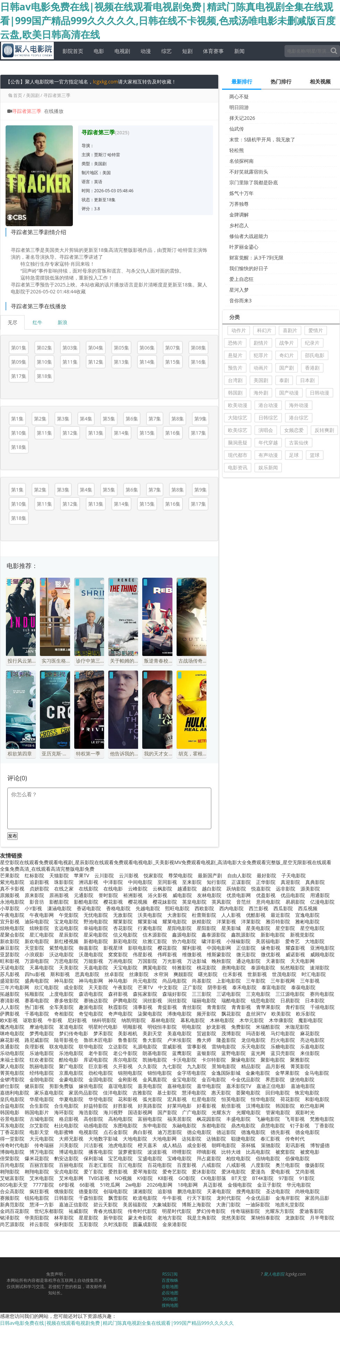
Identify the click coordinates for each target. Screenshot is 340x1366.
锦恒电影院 (159, 1073)
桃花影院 (206, 967)
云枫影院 (162, 888)
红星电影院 (204, 1099)
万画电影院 (120, 961)
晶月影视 (275, 1066)
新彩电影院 (125, 941)
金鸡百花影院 (14, 1211)
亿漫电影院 (322, 901)
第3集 (63, 418)
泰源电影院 (263, 967)
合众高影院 (12, 1191)
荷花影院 (290, 1099)
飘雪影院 (118, 1198)
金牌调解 (239, 214)
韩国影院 (285, 1105)
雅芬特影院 (278, 921)
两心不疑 (239, 96)
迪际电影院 (37, 921)
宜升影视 (9, 921)
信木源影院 (155, 934)
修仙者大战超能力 (248, 236)
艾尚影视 (305, 1171)
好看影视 (206, 1105)
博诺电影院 (71, 1151)
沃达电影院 (61, 954)
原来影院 (34, 895)
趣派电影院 (91, 1007)
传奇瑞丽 (44, 1145)
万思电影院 (66, 961)
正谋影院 (241, 882)
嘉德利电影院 (14, 1092)
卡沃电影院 (184, 1059)
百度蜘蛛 (170, 1280)
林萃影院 (64, 1217)
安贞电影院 (66, 1171)
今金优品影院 (245, 1079)
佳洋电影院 (115, 1092)
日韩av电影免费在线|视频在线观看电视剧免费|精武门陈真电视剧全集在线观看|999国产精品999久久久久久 (117, 1323)
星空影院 (285, 928)
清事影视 (142, 1007)
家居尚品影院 (83, 1092)
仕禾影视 (232, 974)
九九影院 (196, 1066)
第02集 (44, 347)
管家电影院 (278, 1112)
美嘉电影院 (179, 1033)
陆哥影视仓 (66, 1040)
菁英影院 (300, 1066)
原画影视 (59, 895)
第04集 (95, 347)
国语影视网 (140, 1112)
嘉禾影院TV (238, 1086)
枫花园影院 (209, 1119)
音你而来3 (240, 300)
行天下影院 (199, 1198)
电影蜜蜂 (64, 1132)
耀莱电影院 (174, 921)
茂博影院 (231, 1033)
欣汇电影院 (46, 987)
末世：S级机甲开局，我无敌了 (262, 139)
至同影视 (167, 882)
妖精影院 (201, 921)
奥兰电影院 (287, 1165)
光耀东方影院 (279, 1211)
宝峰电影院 (179, 1158)
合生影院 (39, 1105)
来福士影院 (12, 1059)
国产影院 (167, 1112)
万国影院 (147, 961)
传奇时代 (295, 1138)
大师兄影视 (71, 1138)
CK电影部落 (213, 1178)
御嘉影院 (88, 947)
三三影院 (201, 994)
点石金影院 (115, 1132)
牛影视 (55, 1020)
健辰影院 (34, 1086)
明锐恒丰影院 (162, 1026)
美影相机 (127, 1033)
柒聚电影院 (150, 1013)
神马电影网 (91, 980)
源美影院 (310, 888)
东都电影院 (214, 1125)
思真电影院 (87, 974)
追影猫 (165, 1191)
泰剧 (284, 380)
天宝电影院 (125, 967)
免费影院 (240, 1026)
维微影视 (192, 954)
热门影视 (34, 1007)
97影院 (286, 1178)
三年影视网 (283, 980)
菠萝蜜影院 (130, 1151)
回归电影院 (277, 1092)
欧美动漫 (237, 405)
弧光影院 (152, 1099)
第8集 (177, 418)
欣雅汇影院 (155, 941)
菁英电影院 (12, 1073)
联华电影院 (91, 1046)
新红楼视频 (66, 941)
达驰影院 (216, 1138)
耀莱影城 (147, 921)
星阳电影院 (179, 928)
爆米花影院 (37, 1158)
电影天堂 (39, 1132)
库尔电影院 (125, 1059)
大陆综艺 (237, 417)
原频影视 (9, 895)
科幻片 (264, 330)
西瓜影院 (283, 908)
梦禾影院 (103, 1033)
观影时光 (305, 1112)
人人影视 (231, 915)
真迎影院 (290, 882)
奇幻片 (286, 355)
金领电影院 (240, 1184)
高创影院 (93, 1119)
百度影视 (186, 1165)
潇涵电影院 (59, 908)
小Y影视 (33, 908)
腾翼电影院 (155, 967)
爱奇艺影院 (174, 1171)
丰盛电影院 (238, 1119)
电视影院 (88, 1132)
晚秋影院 (221, 961)
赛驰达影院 (96, 1000)
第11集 (70, 361)
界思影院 (275, 1079)
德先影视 (280, 1132)
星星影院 (88, 1217)
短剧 (185, 50)
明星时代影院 (176, 1211)
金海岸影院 (287, 1198)
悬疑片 (235, 355)
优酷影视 (255, 915)
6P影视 (66, 1184)
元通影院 (83, 895)
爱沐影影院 (204, 1171)
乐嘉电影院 (312, 1046)
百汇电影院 (130, 1165)
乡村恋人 (239, 225)
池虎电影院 (120, 1145)
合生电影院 (66, 1105)
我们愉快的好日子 (248, 268)
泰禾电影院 (244, 987)
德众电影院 (199, 1132)
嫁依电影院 (91, 1086)
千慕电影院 (37, 1013)
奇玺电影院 (91, 1013)
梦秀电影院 (41, 1033)
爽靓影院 (183, 974)
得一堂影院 (12, 1138)
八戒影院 (211, 1165)
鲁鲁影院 (127, 1040)
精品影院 (251, 1066)
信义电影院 (125, 934)
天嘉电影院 (96, 967)
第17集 (18, 376)
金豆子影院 (269, 1184)
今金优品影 (258, 1198)
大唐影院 (177, 915)
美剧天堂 (152, 1033)
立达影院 (118, 1046)
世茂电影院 (284, 974)
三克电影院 (258, 994)
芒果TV (145, 987)
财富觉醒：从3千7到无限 (256, 257)
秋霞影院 (118, 1007)
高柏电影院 (120, 1119)
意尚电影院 (268, 901)
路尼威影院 (37, 1040)
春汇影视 (270, 1138)
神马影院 (64, 980)
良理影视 (34, 1046)
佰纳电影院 (268, 1158)
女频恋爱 (294, 430)
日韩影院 (64, 1198)
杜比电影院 (66, 1125)
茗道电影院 (71, 1026)
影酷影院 (59, 901)
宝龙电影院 (66, 921)
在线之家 (64, 888)
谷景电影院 (12, 1119)
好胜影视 (123, 1105)
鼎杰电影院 (243, 1125)
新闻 (237, 50)
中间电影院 (140, 882)
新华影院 (113, 1217)
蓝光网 (258, 1053)
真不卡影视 (12, 888)
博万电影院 (41, 1151)
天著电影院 (219, 1191)
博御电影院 (12, 1151)
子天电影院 (293, 875)
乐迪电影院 (41, 1053)
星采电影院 (96, 934)
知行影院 (216, 882)
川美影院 (68, 1145)
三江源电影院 (290, 994)
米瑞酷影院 (268, 1026)
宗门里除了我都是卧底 (253, 182)
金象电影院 (258, 1073)
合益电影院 (12, 1105)
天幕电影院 (41, 967)
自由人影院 (239, 875)
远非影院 (285, 888)
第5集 (109, 418)
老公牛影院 (125, 1053)
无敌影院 (123, 915)
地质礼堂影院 (289, 1204)
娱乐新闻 (268, 467)
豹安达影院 (66, 1158)
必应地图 (170, 1293)
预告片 (235, 367)
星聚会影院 (12, 934)
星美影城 (231, 928)
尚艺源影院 (12, 1224)
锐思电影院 (263, 1000)
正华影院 (265, 882)
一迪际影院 (258, 1204)
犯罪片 (261, 355)
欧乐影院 (305, 1013)
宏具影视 (177, 1099)
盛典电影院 (37, 980)
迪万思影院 (170, 1132)
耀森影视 (295, 947)
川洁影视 (93, 1145)
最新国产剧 (210, 875)
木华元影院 (251, 1020)
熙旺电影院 (177, 908)
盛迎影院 (9, 980)
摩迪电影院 (41, 1026)
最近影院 (280, 915)
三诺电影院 (228, 994)
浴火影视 (157, 895)
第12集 (95, 361)
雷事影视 (196, 1046)
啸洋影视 (211, 941)
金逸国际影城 (225, 1073)
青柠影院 (295, 1007)
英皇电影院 (194, 901)
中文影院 (168, 987)
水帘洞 (161, 974)
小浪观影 (34, 954)
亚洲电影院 (322, 947)
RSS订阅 (170, 1274)
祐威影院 (78, 1211)
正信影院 (246, 947)
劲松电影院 (100, 1073)
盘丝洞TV (256, 1013)
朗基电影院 (155, 1053)
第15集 (172, 361)
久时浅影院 (115, 1224)
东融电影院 (184, 1125)
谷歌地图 (170, 1286)
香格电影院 (118, 908)
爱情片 (315, 330)
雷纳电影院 (224, 1046)
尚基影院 (201, 980)
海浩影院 (88, 1112)
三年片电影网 (14, 987)
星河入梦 (239, 289)
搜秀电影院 (248, 1191)
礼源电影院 (145, 1046)
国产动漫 (289, 392)
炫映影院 (39, 928)
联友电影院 (61, 1046)
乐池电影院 (71, 1053)
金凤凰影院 (155, 1079)
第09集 (18, 361)
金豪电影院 (71, 1079)
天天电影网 (302, 961)
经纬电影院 (41, 1073)
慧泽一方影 (41, 1204)
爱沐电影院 (233, 1171)
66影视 (87, 1184)
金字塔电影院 (191, 1073)
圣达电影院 (278, 1191)
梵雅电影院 (322, 1119)
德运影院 (226, 1132)
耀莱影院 (123, 921)
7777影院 (43, 1184)
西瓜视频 (307, 908)
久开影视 (123, 1066)
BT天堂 (239, 1178)
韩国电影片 (37, 1112)
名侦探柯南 (241, 161)
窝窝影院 (118, 954)
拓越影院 (9, 994)
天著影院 (275, 961)
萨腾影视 (9, 1013)
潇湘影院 (142, 1191)
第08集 (198, 347)
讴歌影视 (32, 1020)
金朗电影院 (41, 1079)
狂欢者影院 (41, 1059)
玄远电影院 (66, 928)
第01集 (18, 347)
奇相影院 (64, 1013)
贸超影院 (206, 1033)
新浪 (62, 322)
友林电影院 (209, 895)
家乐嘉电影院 (48, 1092)
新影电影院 (273, 934)
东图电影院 (125, 1125)
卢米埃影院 (179, 1040)
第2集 (40, 418)
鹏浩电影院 (189, 1191)
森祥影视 (118, 994)
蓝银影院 (206, 1053)
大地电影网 (164, 1138)
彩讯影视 (295, 1145)
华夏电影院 (71, 1099)
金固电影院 (100, 1079)
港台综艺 (298, 417)
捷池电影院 (302, 1079)
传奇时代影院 (142, 1211)
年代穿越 (268, 442)
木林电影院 (222, 1020)
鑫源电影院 (184, 934)
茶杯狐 (248, 1145)
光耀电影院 (248, 1112)
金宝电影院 (184, 1079)
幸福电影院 (96, 928)
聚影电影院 (273, 1059)
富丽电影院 (150, 1119)
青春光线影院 (107, 1211)
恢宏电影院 (307, 1092)
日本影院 (314, 1000)
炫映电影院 (12, 928)
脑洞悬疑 (237, 442)
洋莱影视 (226, 921)
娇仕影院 (9, 1086)
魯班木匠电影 (98, 1040)
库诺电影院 (96, 1059)
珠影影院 (64, 882)
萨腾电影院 (125, 1000)
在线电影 (113, 888)
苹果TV (81, 875)
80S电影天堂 (14, 1184)
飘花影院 (231, 1013)
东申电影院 (155, 1125)
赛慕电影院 (37, 1000)
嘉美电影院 (150, 1086)
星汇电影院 (41, 934)
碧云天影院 (105, 1204)
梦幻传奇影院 (211, 1211)
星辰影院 (68, 934)
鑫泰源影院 (214, 934)
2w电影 (133, 1184)
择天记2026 (242, 118)
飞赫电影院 (268, 1119)
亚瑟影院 (9, 954)
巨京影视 (98, 1066)
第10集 (44, 361)
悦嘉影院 (261, 888)
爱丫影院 (93, 1171)
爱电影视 (280, 1171)
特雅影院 (182, 967)
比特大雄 (231, 1151)
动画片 (261, 367)
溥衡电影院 (179, 1013)
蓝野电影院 (233, 1053)
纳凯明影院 (133, 1020)
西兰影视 (258, 908)
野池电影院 (96, 921)
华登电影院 (100, 1099)
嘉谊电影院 (120, 1086)
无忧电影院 (96, 915)
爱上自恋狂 (241, 279)
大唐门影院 (228, 1204)
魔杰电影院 (12, 1026)
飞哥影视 (295, 1119)
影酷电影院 (86, 901)
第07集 (172, 347)
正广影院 (192, 987)
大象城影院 (164, 1204)
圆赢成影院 (145, 1224)
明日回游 (239, 107)
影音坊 (36, 901)
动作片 (238, 330)
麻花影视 (9, 1040)
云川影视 (128, 875)
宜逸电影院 (307, 915)
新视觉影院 (302, 934)
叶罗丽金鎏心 (243, 246)
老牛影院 (98, 1053)
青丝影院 (192, 1007)
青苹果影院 (268, 1007)
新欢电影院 (37, 941)
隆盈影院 (226, 1040)
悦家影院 (153, 875)
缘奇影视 (270, 947)
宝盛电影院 (150, 1158)
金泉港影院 (174, 1224)
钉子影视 (299, 1125)
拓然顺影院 (292, 967)
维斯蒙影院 (219, 954)
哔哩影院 (182, 1151)
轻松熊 (236, 150)
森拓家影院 (145, 994)
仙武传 (236, 128)
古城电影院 (41, 1119)
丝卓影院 (114, 974)
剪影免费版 (61, 1086)
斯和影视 (60, 974)
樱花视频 (137, 901)
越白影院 (211, 888)
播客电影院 (100, 1151)
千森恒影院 (91, 1198)
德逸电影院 (253, 1132)
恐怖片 (235, 342)
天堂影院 (34, 947)
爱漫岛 (258, 1171)
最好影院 (266, 875)
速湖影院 (319, 967)
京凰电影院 (71, 1073)
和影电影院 (317, 1099)
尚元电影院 (145, 980)
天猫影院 (59, 875)
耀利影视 (192, 947)
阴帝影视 (217, 987)
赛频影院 (9, 1198)
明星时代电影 (103, 1026)
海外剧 (261, 392)
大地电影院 (135, 1138)
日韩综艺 (268, 417)
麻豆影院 (9, 947)
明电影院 (191, 1026)
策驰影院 (270, 1145)
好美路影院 (150, 1105)
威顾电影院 (322, 954)
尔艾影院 (39, 1125)
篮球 (315, 455)
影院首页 (71, 50)
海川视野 (113, 1112)
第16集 (198, 361)
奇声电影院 (120, 1013)
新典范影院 (12, 1204)
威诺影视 (295, 954)
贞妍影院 (39, 888)
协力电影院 (184, 941)
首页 (17, 95)
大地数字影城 (103, 1138)
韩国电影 (9, 1112)
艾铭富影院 (12, 1178)
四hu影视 (35, 974)
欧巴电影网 (312, 1105)
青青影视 (241, 1007)
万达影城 (196, 961)
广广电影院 (194, 1112)
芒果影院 (9, 875)
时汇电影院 (313, 974)
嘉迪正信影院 (73, 1204)
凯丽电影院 (41, 1066)
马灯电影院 (283, 1033)
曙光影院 (208, 974)
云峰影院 (137, 888)
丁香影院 (324, 1125)
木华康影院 (281, 1020)
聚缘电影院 (243, 1059)
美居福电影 (268, 941)
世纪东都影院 (48, 1211)
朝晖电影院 (224, 1145)
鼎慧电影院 (273, 1125)
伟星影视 (142, 954)
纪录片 (312, 342)
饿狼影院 (64, 1191)
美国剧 (33, 95)
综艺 (165, 50)
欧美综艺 (237, 430)
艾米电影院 (41, 1178)
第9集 (200, 418)
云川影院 (104, 875)
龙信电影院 (253, 1040)
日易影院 (290, 1000)
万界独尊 (239, 204)
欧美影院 (281, 1013)
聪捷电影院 (243, 1138)
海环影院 (64, 1112)
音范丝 (243, 901)
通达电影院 (248, 961)
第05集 (121, 347)
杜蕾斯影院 (204, 915)
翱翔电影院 (37, 1171)
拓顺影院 (34, 994)
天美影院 (68, 967)
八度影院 (260, 1165)
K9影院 (145, 1178)
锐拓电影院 (37, 1198)
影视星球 (113, 947)
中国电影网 (219, 947)
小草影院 (9, 908)
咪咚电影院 (12, 1033)
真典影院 (315, 882)
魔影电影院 (310, 1020)
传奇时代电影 (14, 1145)
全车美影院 (61, 1007)
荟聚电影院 (248, 1092)
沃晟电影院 (91, 954)
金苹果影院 (287, 1073)
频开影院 (206, 1013)
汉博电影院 (258, 1105)
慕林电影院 (163, 1020)
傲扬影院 (314, 1165)
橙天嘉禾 (147, 1145)
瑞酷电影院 (233, 1000)
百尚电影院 (12, 1165)
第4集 (86, 418)
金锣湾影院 (12, 1079)
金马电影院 (317, 1073)
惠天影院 (221, 1092)
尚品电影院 (174, 980)
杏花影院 (123, 928)
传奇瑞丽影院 (245, 1211)
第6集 (132, 418)
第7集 (154, 418)
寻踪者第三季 (56, 95)
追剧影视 (39, 882)
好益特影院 (96, 1105)
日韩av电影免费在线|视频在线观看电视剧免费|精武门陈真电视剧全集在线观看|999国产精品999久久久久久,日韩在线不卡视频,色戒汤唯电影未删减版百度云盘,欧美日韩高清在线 (167, 20)
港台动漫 (268, 405)
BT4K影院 (262, 1178)
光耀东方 (221, 1112)
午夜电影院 (12, 915)
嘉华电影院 (209, 1086)
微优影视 (270, 954)
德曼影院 (88, 1191)
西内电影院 (231, 908)
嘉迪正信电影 (271, 1086)
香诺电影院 (89, 908)
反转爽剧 (324, 430)
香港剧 (312, 367)
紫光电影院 (12, 882)
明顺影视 (132, 1026)
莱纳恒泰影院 (265, 1217)
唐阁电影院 (233, 967)
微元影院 (246, 954)
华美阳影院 (37, 1217)
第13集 (121, 361)
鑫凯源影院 (243, 934)
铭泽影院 (9, 1217)
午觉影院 (68, 915)
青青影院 (216, 1007)
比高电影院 (258, 1151)
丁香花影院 (12, 1132)
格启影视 (68, 1119)
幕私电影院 (192, 1020)
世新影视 (257, 974)
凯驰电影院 (155, 1059)
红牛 (37, 322)
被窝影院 (285, 1151)
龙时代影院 (228, 1198)
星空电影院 (312, 928)
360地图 (170, 1299)
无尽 (12, 322)
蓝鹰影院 (182, 1053)
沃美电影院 (150, 915)
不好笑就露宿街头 (248, 171)
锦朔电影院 (130, 1073)
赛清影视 (9, 1000)
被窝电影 (310, 1151)
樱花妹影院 (165, 901)
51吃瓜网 (110, 1184)
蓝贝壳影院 (283, 1053)
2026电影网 (159, 1184)
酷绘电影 (68, 1059)
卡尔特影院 (214, 1059)
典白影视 (142, 1132)
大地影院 (314, 941)
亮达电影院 (312, 1040)
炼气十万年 (241, 193)
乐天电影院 (253, 1046)
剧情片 (261, 342)
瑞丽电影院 (204, 1000)
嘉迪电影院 (303, 1086)
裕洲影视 (133, 895)
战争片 (286, 342)
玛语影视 (255, 1033)
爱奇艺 (292, 941)
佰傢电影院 (297, 1158)
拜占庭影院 (209, 1158)
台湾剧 (235, 380)
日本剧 (307, 380)
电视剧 (120, 50)
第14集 (147, 361)
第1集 (17, 418)
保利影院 (64, 1224)
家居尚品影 (317, 1198)
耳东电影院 (12, 1125)
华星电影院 (41, 1099)
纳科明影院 (104, 1020)
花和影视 (127, 1099)
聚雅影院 (299, 1059)
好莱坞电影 (179, 1105)
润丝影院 (177, 1000)
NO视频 (123, 1178)
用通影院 (320, 895)
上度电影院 (61, 994)
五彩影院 (88, 1224)
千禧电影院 (322, 1007)
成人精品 (172, 1145)
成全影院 (73, 987)
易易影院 (295, 901)
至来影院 (192, 882)
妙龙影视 (216, 1026)
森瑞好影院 (174, 994)
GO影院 (186, 1178)
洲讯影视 (88, 882)
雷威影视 (172, 1046)
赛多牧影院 (66, 1000)
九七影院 (172, 1066)
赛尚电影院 (322, 994)
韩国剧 (235, 392)
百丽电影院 (71, 1165)
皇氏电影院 (12, 1099)
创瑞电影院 (115, 1191)
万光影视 (172, 961)
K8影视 (165, 1178)
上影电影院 (228, 980)
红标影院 (34, 875)
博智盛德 (320, 1145)
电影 (97, 50)
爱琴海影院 (145, 1171)
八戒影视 (236, 1165)
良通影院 (9, 1046)
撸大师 (204, 1040)
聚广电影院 (71, 1066)
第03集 (70, 347)
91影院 (306, 1178)
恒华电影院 (263, 1099)
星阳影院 (206, 928)
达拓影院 (191, 1138)
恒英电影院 (233, 1099)
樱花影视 (113, 901)
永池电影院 (12, 901)
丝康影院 (138, 974)
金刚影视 (127, 1079)
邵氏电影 (314, 355)
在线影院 (88, 888)
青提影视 (167, 1007)
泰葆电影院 (303, 987)
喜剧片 (290, 330)
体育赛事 (211, 50)
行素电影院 (150, 928)
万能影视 (93, 961)
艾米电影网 (71, 1178)
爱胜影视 (118, 1171)
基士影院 (167, 1092)
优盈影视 (265, 895)
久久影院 (147, 1066)
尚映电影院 (307, 1191)
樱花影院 (167, 947)
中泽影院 (113, 882)
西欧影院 (204, 908)
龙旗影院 (295, 1217)
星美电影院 (258, 928)
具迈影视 (212, 1184)
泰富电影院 (274, 987)
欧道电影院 (145, 1198)
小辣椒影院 (238, 941)
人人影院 (9, 1007)
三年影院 (255, 980)
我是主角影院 (201, 1217)
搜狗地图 (170, 1305)
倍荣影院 (9, 1158)
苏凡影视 (9, 974)
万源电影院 (37, 961)
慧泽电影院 (194, 1092)
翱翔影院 (9, 1171)
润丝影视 (152, 1000)
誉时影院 (108, 895)
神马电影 (118, 980)
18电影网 (188, 1184)
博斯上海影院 (196, 1204)
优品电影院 (293, 895)
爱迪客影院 (311, 1211)
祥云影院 (39, 1224)
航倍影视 (231, 1105)
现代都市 (237, 455)
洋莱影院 (251, 921)
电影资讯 (237, 467)
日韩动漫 (319, 392)
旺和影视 (9, 961)
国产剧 (286, 367)
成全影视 (196, 1145)
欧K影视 (9, 1020)
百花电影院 (159, 1165)
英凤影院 (221, 901)
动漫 (144, 50)
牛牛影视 (172, 1198)
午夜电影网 (41, 915)
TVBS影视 (99, 1178)
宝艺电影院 (120, 1158)
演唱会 (265, 430)
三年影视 (310, 980)
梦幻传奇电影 (73, 1033)
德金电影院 (307, 1132)
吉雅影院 (142, 1092)
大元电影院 (41, 1138)
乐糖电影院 (283, 1046)
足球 (294, 455)
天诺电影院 (12, 967)
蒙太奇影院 (140, 1217)
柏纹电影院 (238, 1158)
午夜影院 (123, 987)
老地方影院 (170, 1217)
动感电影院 (96, 1125)
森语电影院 (91, 994)
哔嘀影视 (206, 1151)
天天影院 (98, 987)
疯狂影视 (39, 1191)
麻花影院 (310, 1033)
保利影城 (93, 1158)
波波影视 (157, 1151)
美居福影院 (135, 1204)
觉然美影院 (233, 1217)
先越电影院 (148, 908)
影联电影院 (140, 947)
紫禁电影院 (61, 947)
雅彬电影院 (307, 921)
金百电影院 (214, 1079)
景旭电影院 (224, 1066)
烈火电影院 (283, 1040)
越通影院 (187, 888)
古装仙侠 (298, 442)
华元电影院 (299, 1184)
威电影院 (182, 895)
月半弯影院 (322, 1217)
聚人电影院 (12, 1066)
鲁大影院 (152, 1040)
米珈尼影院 (297, 1026)
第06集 (147, 347)
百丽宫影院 (41, 1165)
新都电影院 (96, 941)
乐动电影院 (12, 1053)
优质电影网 (239, 895)
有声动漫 (268, 455)
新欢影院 (9, 941)
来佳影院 (310, 1053)
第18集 (44, 376)
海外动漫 (298, 405)
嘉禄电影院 (179, 1086)
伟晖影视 (167, 954)
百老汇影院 (100, 1165)
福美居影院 (179, 1119)
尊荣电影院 (180, 875)
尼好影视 (77, 1020)
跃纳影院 (236, 888)
